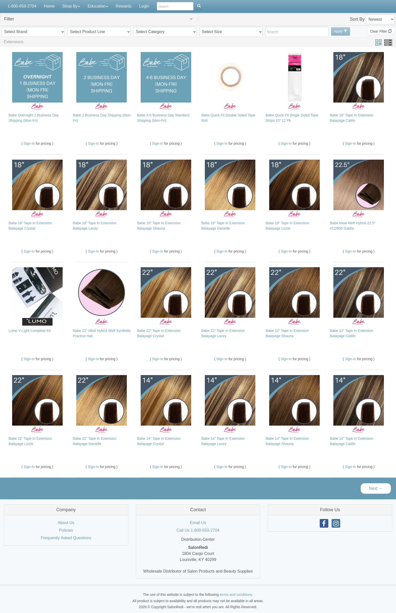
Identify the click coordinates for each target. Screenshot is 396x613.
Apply (340, 31)
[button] (102, 19)
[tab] (198, 19)
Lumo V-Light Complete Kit (30, 331)
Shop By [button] (71, 6)
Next (375, 488)
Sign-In (29, 143)
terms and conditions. (236, 595)
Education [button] (98, 6)
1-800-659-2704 (22, 6)
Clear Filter (381, 31)
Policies (66, 530)
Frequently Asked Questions (66, 538)
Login (144, 6)
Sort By (357, 19)
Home (49, 6)
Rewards (124, 6)
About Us (66, 523)
